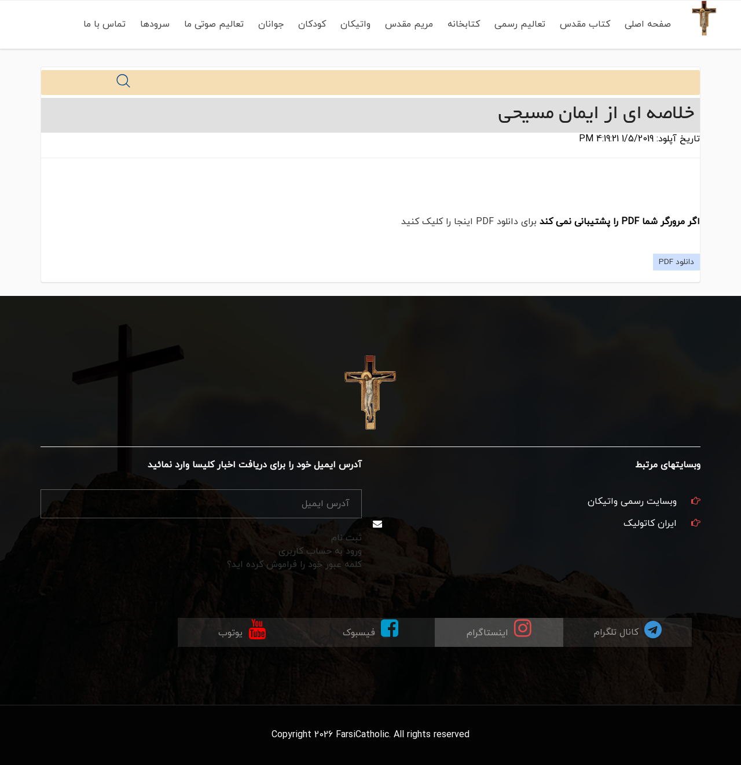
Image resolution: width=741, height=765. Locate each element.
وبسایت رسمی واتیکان (632, 501)
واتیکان (355, 24)
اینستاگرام (499, 628)
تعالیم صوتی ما (213, 24)
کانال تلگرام (628, 629)
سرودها (154, 24)
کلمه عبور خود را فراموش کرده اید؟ (294, 564)
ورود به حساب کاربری (320, 551)
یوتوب (242, 628)
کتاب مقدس (584, 24)
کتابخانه (463, 24)
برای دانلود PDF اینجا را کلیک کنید (469, 221)
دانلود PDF (676, 262)
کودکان (311, 24)
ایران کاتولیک (650, 523)
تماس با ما (104, 24)
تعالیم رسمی (519, 24)
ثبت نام (346, 538)
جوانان (270, 24)
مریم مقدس (408, 24)
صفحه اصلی (647, 24)
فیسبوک (370, 628)
